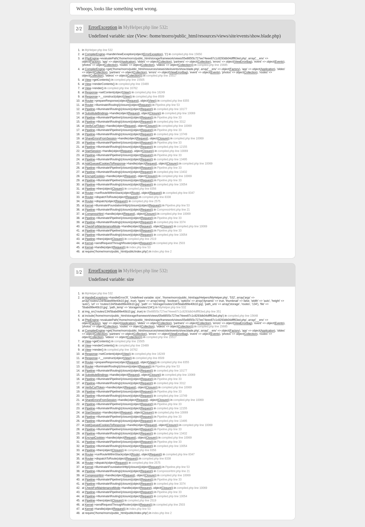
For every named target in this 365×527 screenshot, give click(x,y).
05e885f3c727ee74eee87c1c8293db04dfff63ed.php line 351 (183, 311)
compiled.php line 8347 (180, 193)
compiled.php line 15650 (187, 54)
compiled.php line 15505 (129, 79)
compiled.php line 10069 (180, 113)
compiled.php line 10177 (172, 109)
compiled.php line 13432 (172, 172)
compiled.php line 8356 (142, 188)
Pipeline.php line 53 (167, 105)
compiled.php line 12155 (172, 146)
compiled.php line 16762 (122, 88)
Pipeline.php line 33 (169, 117)
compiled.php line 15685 (212, 65)
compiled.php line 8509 (149, 96)
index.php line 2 (162, 251)
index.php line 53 (140, 247)
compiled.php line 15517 (161, 75)
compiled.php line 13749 (172, 134)
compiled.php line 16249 (150, 92)
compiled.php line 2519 (142, 239)
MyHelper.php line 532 (144, 27)
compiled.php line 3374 (171, 222)
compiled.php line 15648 (243, 315)
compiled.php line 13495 (172, 159)
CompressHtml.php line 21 (173, 209)
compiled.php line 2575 (146, 201)
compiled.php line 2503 (170, 243)
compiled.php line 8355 (174, 100)
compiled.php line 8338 (156, 197)
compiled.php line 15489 (133, 84)
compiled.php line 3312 (171, 121)
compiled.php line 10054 (172, 184)
